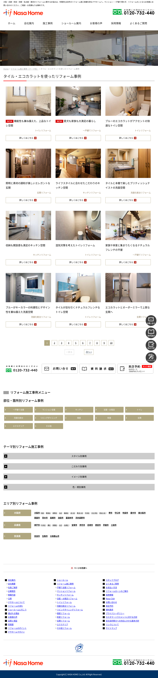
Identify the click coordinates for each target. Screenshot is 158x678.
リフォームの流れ (15, 606)
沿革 (10, 599)
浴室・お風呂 (109, 410)
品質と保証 (12, 621)
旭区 (42, 513)
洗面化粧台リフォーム (66, 606)
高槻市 (53, 518)
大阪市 (37, 513)
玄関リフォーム (63, 621)
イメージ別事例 (79, 477)
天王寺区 (94, 513)
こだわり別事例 (79, 466)
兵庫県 (17, 525)
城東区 (54, 513)
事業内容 (11, 595)
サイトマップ (111, 628)
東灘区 (54, 525)
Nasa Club (110, 599)
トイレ (139, 410)
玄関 (139, 418)
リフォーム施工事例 (65, 584)
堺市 (110, 513)
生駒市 (45, 536)
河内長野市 (80, 518)
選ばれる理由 (13, 613)
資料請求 (109, 610)
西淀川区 (102, 513)
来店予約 (109, 606)
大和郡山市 (54, 536)
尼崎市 (90, 525)
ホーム (11, 23)
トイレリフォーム (64, 602)
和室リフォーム (63, 617)
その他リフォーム (64, 628)
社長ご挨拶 (12, 587)
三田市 (113, 525)
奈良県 (17, 536)
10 (111, 343)
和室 (109, 418)
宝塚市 (74, 525)
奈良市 (37, 536)
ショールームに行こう (17, 610)
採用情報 (116, 23)
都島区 (48, 513)
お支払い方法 (111, 587)
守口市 (117, 513)
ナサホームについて (16, 602)
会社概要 (11, 584)
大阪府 (17, 513)
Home (6, 69)
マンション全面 (48, 410)
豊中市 (133, 513)
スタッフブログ (112, 580)
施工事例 (48, 23)
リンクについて (112, 624)
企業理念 (11, 591)
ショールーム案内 (71, 23)
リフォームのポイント (17, 628)
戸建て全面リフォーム (66, 587)
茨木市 (45, 518)
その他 (49, 426)
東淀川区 (80, 513)
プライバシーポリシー (115, 613)
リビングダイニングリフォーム (70, 610)
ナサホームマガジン (16, 632)
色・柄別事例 (79, 487)
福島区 (66, 513)
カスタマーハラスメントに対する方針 (121, 617)
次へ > (89, 352)
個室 (79, 418)
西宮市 (98, 525)
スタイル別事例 (79, 456)
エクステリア (18, 426)
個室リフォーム (63, 613)
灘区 (49, 525)
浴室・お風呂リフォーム (67, 599)
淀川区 (72, 513)
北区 (60, 513)
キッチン (79, 410)
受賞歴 (11, 624)
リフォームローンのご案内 (117, 591)
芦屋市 (106, 525)
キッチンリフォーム (65, 595)
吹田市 (125, 513)
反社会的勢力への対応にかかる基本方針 (122, 621)
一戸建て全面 (18, 410)
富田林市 (69, 518)
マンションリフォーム (66, 591)
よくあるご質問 (138, 23)
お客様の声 (96, 23)
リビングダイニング (48, 418)
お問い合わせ (111, 602)
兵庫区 (66, 525)
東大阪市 (142, 513)
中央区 (87, 513)
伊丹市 (82, 525)
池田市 (60, 518)
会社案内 (29, 23)
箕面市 (37, 518)
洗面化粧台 (18, 418)
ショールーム (62, 580)
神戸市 (37, 525)
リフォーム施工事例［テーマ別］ (24, 69)
